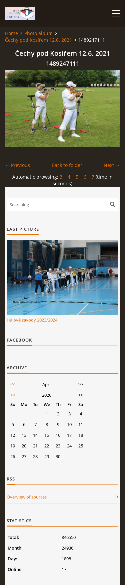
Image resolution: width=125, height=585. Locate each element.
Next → (112, 165)
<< (12, 384)
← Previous (17, 165)
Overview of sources (27, 497)
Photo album (38, 33)
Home (11, 33)
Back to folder (67, 165)
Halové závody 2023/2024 (32, 320)
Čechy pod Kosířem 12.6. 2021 (38, 40)
